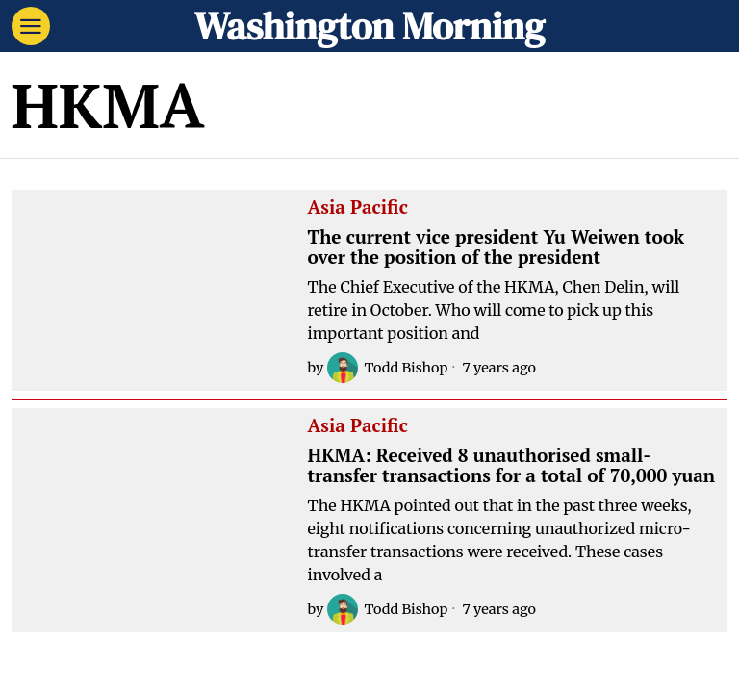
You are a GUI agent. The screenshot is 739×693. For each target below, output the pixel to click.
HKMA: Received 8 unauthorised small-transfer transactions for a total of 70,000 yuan (512, 466)
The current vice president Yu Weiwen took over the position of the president (496, 247)
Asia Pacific (358, 207)
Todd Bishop (387, 367)
